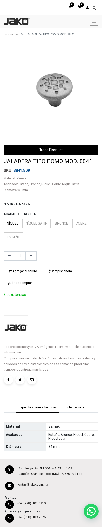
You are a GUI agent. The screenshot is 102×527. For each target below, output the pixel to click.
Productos (11, 34)
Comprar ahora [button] (60, 271)
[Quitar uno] (9, 256)
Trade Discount (51, 150)
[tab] (37, 408)
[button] (21, 283)
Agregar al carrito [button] (23, 271)
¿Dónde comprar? (21, 283)
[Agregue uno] (31, 256)
